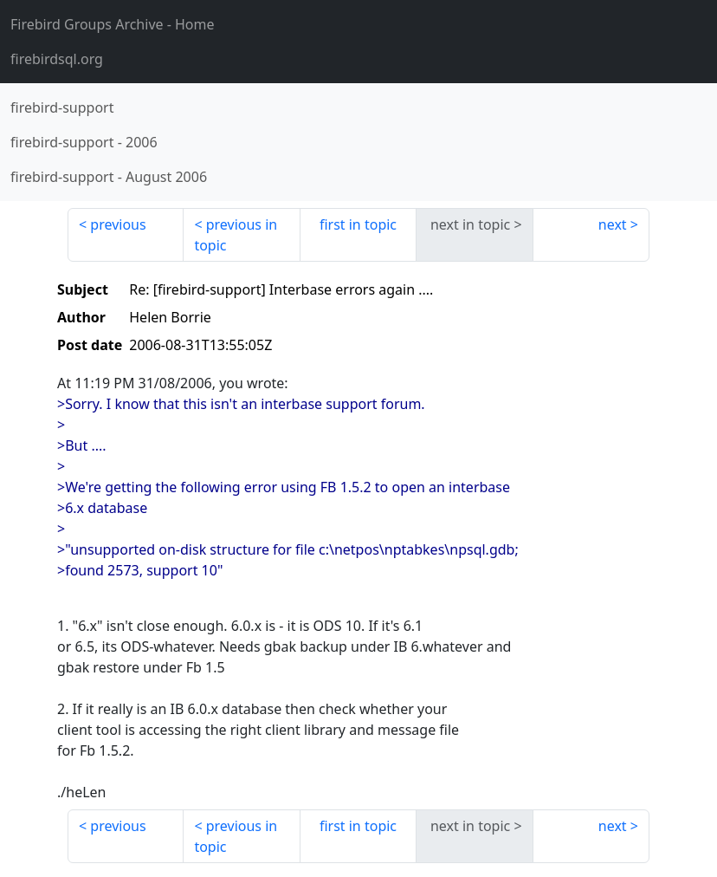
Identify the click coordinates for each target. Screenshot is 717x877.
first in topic (358, 224)
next (612, 224)
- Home (112, 24)
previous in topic (235, 235)
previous (117, 224)
